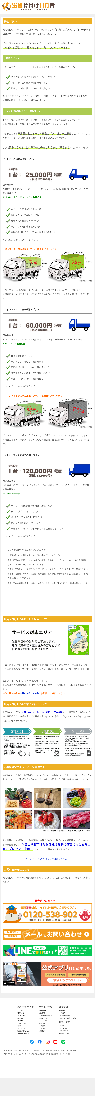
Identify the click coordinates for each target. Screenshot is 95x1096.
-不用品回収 (42, 1028)
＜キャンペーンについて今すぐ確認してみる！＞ (47, 876)
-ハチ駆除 (42, 1043)
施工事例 (20, 1038)
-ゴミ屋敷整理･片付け (45, 1033)
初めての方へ (21, 1030)
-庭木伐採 (42, 1046)
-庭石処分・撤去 (44, 1036)
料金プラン (20, 1043)
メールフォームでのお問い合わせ (48, 27)
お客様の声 (20, 1036)
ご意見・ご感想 (22, 1041)
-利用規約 (62, 1030)
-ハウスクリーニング (45, 1038)
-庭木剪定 (42, 1048)
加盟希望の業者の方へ (24, 1051)
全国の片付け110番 (29, 711)
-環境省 (61, 1043)
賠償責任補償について (24, 1048)
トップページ (21, 1028)
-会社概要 (62, 1028)
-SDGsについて (63, 1046)
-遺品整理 (42, 1030)
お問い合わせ (21, 1046)
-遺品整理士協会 (64, 1051)
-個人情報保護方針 (64, 1033)
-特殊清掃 (42, 1041)
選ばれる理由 (21, 1033)
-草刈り (41, 1051)
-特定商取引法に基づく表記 (67, 1036)
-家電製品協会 (63, 1048)
